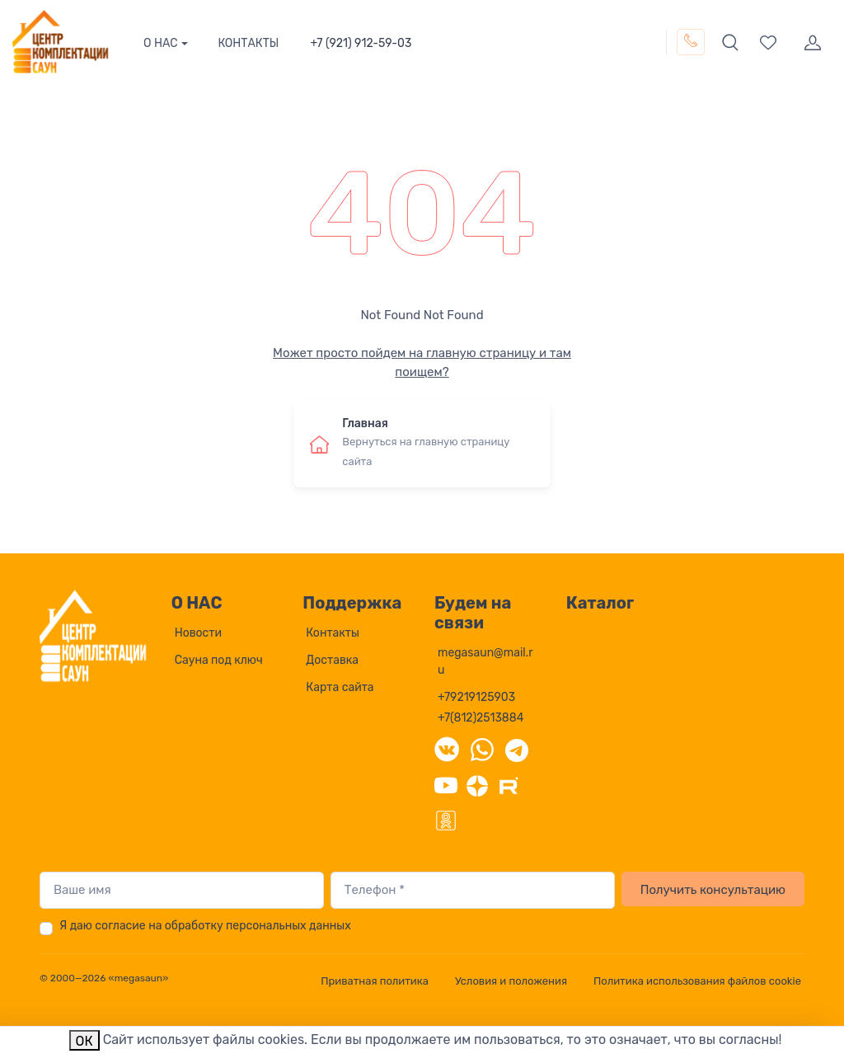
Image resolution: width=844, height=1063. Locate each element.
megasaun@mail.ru (485, 661)
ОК (84, 1041)
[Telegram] (516, 749)
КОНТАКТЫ (248, 43)
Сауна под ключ (219, 660)
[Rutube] (508, 784)
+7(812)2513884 (480, 718)
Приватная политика (375, 981)
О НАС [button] (160, 43)
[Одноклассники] (445, 819)
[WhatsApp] (482, 749)
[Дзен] (477, 784)
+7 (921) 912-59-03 (360, 43)
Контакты (332, 633)
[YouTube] (445, 784)
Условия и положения (511, 981)
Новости (198, 633)
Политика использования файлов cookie (697, 981)
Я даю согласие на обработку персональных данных (205, 926)
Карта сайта (339, 687)
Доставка (332, 660)
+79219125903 (476, 697)
